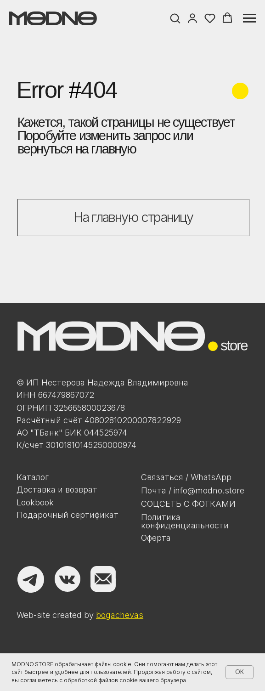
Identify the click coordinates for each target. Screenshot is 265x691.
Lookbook (35, 502)
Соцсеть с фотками (188, 504)
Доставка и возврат (57, 489)
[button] (174, 17)
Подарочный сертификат (67, 515)
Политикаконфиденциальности (185, 521)
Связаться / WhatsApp (186, 477)
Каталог (33, 477)
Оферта (156, 538)
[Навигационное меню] (249, 18)
